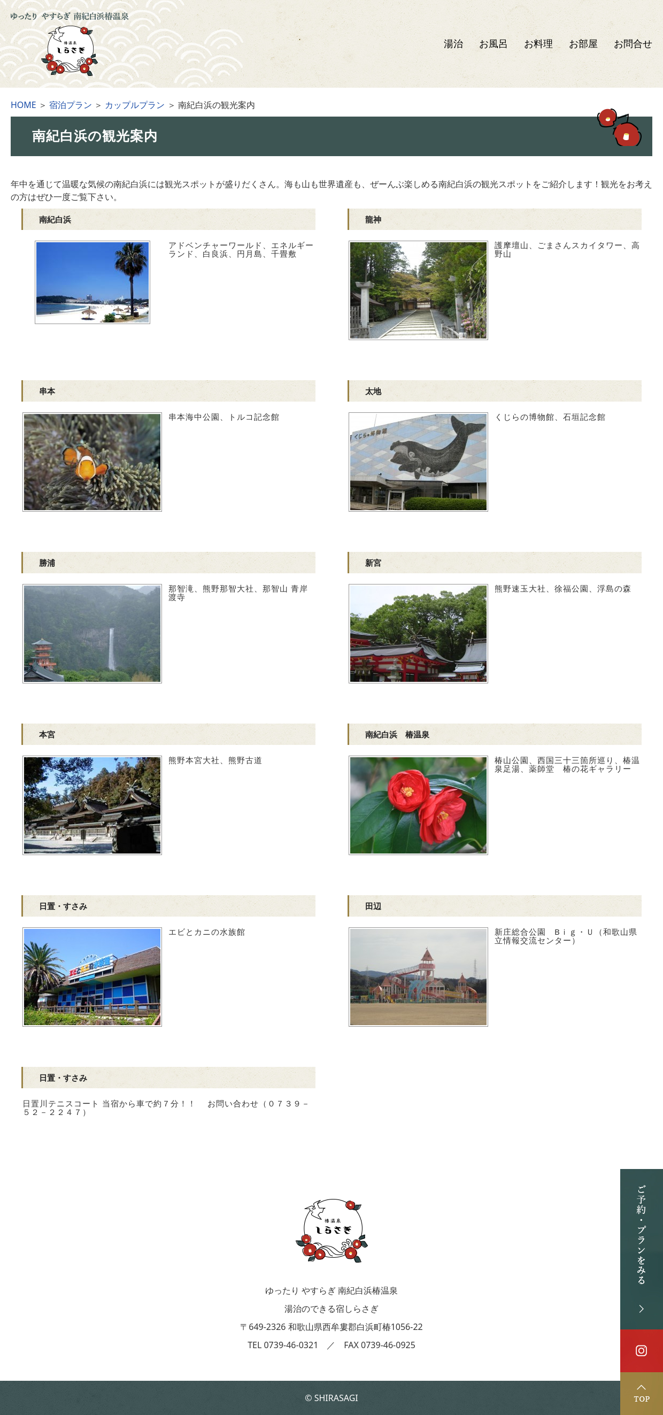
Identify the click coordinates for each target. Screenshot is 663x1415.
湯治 (453, 44)
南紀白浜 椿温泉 (397, 734)
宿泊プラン (70, 105)
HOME (23, 105)
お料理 (538, 44)
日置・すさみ (63, 906)
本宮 (47, 734)
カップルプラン (135, 105)
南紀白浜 (55, 219)
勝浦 (47, 562)
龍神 (373, 219)
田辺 (373, 906)
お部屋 (583, 44)
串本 (47, 391)
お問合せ (633, 44)
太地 (373, 391)
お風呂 (493, 44)
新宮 (373, 562)
